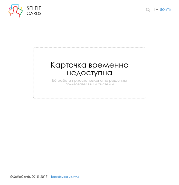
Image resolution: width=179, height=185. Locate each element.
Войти (165, 9)
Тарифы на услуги (65, 176)
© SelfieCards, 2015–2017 (29, 176)
